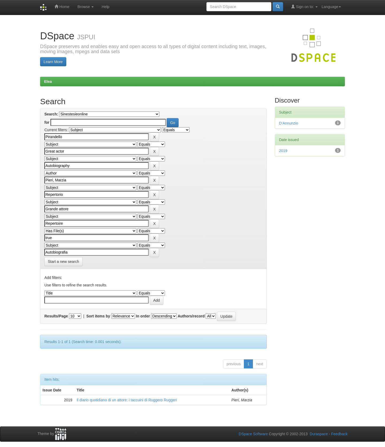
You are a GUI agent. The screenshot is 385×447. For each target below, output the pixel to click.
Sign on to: (304, 6)
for (46, 122)
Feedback (339, 434)
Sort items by (98, 316)
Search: (51, 114)
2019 (283, 151)
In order (143, 316)
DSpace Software (253, 434)
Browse (86, 7)
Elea (48, 81)
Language (331, 7)
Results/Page (56, 316)
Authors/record (191, 316)
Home (62, 6)
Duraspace (319, 434)
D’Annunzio (288, 123)
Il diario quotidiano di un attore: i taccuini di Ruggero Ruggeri (126, 400)
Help (105, 7)
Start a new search (63, 261)
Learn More (53, 62)
